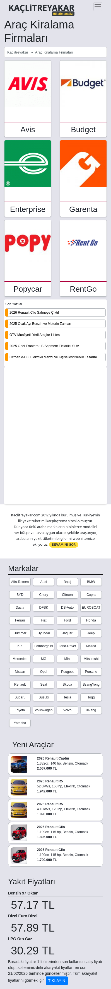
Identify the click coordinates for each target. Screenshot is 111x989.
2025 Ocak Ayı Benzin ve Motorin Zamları (40, 324)
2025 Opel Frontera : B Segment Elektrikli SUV (44, 346)
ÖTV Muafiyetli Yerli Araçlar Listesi (35, 335)
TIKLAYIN (56, 980)
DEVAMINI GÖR (64, 544)
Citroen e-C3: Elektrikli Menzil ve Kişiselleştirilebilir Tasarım (53, 357)
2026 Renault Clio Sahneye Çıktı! (34, 313)
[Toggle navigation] (97, 6)
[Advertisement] (55, 436)
